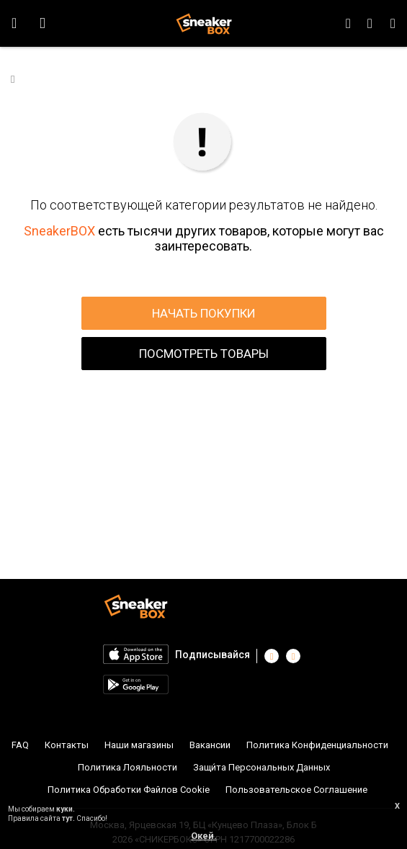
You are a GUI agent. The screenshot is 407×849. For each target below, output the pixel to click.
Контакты (67, 745)
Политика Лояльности (127, 767)
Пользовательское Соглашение (296, 789)
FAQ (20, 745)
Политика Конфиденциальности (317, 745)
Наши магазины (139, 745)
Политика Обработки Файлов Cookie (129, 789)
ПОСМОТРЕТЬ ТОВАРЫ (204, 353)
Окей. (204, 835)
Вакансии (210, 745)
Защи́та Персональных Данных (261, 767)
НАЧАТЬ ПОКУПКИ (204, 313)
